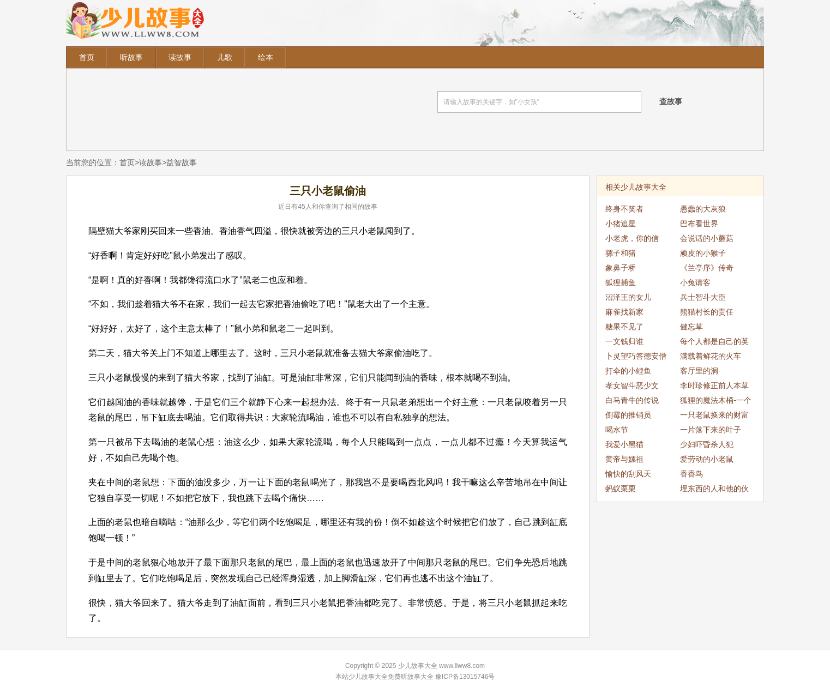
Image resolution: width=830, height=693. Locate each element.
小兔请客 (695, 282)
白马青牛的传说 (632, 400)
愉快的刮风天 (628, 473)
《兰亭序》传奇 (706, 267)
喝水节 (616, 429)
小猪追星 (620, 223)
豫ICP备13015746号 (465, 676)
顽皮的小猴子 (703, 253)
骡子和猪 (620, 253)
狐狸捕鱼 (620, 282)
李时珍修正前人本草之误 (714, 387)
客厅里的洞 (699, 370)
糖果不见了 (624, 326)
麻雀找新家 (624, 312)
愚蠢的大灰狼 (703, 208)
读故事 (180, 57)
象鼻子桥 (620, 267)
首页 (86, 57)
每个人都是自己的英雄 (714, 343)
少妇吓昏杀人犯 (706, 444)
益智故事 (181, 162)
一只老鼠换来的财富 (714, 415)
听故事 (131, 57)
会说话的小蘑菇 (706, 238)
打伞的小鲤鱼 (628, 370)
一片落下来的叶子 (710, 429)
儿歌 (224, 57)
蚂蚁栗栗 (620, 488)
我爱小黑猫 (624, 444)
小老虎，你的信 (632, 238)
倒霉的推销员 (628, 415)
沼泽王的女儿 (628, 297)
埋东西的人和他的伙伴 (714, 490)
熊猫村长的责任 (706, 312)
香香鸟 (691, 473)
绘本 (265, 57)
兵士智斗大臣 (703, 297)
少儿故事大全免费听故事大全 (391, 676)
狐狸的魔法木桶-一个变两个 (715, 402)
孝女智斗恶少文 (632, 385)
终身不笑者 (624, 208)
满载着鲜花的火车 (710, 356)
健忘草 (691, 326)
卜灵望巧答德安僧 (635, 356)
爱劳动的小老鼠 (706, 459)
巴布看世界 (699, 223)
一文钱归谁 (624, 341)
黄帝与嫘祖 (624, 459)
